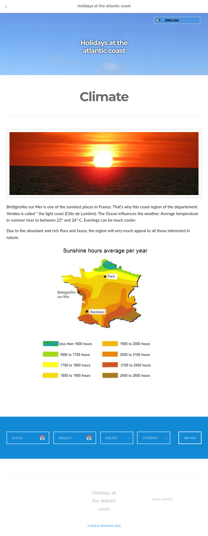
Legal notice (162, 499)
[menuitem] (177, 20)
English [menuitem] (172, 20)
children (150, 437)
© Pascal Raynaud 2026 (104, 525)
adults (111, 437)
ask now (190, 438)
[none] (177, 20)
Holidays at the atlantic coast (104, 47)
